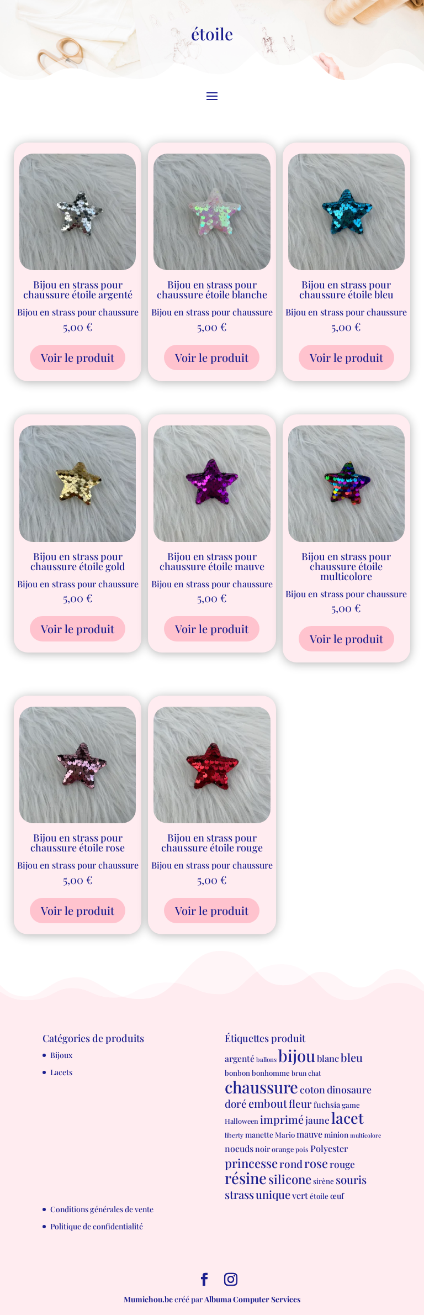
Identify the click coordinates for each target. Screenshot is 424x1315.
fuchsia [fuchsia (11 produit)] (327, 1104)
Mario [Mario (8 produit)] (285, 1134)
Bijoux (61, 1055)
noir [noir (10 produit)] (262, 1149)
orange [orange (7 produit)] (283, 1149)
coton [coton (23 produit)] (312, 1089)
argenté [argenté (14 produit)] (240, 1058)
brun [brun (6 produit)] (299, 1073)
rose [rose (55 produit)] (316, 1163)
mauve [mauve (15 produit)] (309, 1134)
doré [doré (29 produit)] (236, 1104)
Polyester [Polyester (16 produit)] (329, 1148)
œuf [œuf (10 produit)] (337, 1196)
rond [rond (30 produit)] (291, 1163)
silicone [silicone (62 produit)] (289, 1179)
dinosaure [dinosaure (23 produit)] (349, 1089)
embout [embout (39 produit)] (267, 1103)
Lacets (61, 1072)
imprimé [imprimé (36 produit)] (282, 1119)
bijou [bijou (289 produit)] (296, 1055)
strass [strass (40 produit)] (239, 1194)
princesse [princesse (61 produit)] (251, 1163)
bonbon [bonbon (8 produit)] (237, 1072)
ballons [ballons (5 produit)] (266, 1059)
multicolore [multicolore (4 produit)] (365, 1135)
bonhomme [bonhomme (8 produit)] (271, 1072)
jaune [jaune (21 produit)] (317, 1119)
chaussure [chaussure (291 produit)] (261, 1086)
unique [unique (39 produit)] (273, 1194)
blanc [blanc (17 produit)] (328, 1058)
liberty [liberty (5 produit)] (234, 1135)
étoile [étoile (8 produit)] (319, 1196)
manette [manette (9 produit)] (259, 1134)
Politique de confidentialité (96, 1226)
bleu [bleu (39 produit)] (352, 1057)
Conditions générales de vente (101, 1209)
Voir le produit (77, 357)
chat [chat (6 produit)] (314, 1073)
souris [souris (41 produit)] (351, 1179)
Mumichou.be (148, 1299)
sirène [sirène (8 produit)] (323, 1181)
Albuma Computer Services (252, 1299)
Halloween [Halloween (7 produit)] (241, 1120)
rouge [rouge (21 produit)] (342, 1164)
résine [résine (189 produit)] (246, 1177)
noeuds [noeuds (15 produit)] (239, 1148)
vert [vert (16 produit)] (300, 1195)
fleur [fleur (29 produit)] (300, 1104)
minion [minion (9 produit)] (336, 1134)
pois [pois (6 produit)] (302, 1149)
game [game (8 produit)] (351, 1104)
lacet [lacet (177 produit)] (347, 1118)
